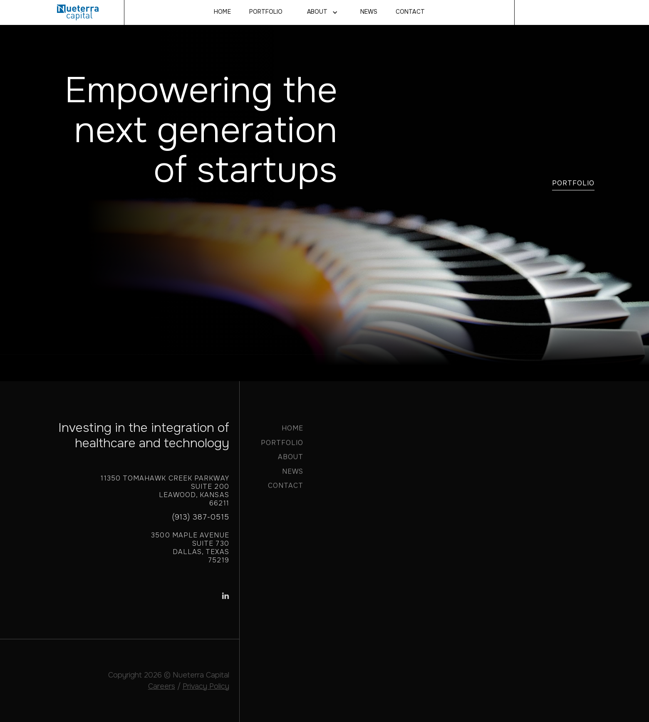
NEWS (368, 12)
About (317, 12)
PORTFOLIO (282, 446)
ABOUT (290, 460)
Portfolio (265, 12)
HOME (292, 431)
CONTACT (410, 12)
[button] (321, 12)
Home (222, 12)
